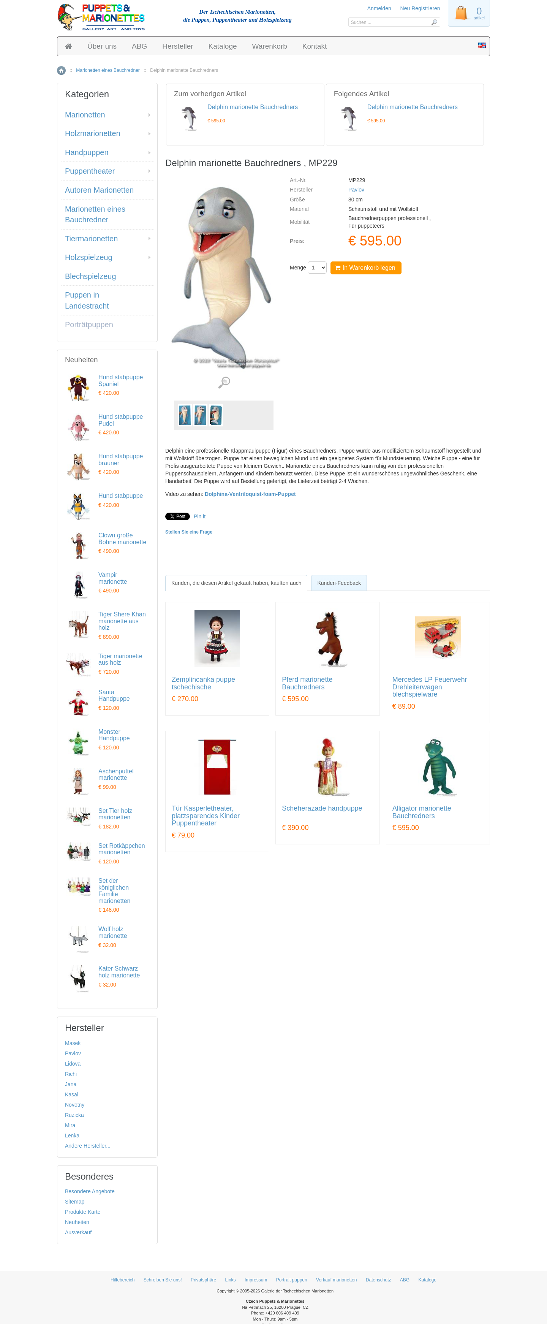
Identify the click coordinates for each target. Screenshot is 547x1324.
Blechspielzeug (90, 276)
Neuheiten (77, 1222)
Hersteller (177, 46)
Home (61, 70)
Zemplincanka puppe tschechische (203, 683)
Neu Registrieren (420, 8)
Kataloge (223, 46)
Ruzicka (74, 1115)
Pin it (200, 516)
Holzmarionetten (92, 133)
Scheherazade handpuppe (322, 808)
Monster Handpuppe (114, 735)
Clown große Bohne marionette (122, 538)
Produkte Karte (82, 1212)
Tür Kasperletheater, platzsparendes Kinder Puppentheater (206, 816)
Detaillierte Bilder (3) (223, 382)
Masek (73, 1043)
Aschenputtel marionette (116, 774)
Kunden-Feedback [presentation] (338, 583)
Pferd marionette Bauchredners (307, 683)
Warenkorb (269, 46)
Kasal (71, 1094)
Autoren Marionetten (99, 190)
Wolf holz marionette (112, 932)
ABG (139, 46)
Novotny (74, 1105)
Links (230, 1280)
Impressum (256, 1280)
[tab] (236, 583)
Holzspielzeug (88, 257)
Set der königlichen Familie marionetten (114, 890)
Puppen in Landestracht (87, 300)
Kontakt (314, 46)
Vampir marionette (112, 578)
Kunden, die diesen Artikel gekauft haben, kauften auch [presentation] (236, 583)
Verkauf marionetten (336, 1280)
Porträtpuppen (89, 324)
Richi (71, 1074)
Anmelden (379, 8)
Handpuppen (87, 152)
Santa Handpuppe (114, 695)
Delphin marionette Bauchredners (252, 107)
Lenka (72, 1135)
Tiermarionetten (91, 238)
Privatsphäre (203, 1280)
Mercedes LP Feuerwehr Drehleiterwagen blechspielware (429, 687)
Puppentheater (90, 171)
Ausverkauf (78, 1232)
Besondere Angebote (90, 1191)
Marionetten (85, 115)
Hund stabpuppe (120, 496)
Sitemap (74, 1202)
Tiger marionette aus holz (120, 659)
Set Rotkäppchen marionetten (121, 849)
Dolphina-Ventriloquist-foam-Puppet (250, 494)
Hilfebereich (122, 1280)
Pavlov (356, 190)
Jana (70, 1084)
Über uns (102, 46)
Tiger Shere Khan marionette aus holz (122, 621)
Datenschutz (378, 1280)
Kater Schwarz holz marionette (119, 972)
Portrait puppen (291, 1280)
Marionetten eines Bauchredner (107, 70)
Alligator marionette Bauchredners (421, 812)
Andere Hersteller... (88, 1146)
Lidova (73, 1064)
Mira (70, 1125)
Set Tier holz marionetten (115, 814)
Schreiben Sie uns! (163, 1280)
